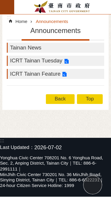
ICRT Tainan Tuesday (36, 60)
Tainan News (25, 47)
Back (60, 99)
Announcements (52, 21)
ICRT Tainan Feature (35, 74)
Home (21, 21)
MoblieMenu (7, 7)
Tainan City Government (62, 7)
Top (92, 184)
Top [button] (90, 99)
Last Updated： (17, 147)
